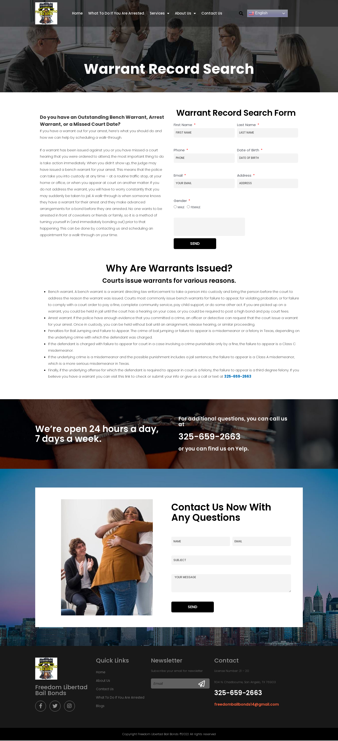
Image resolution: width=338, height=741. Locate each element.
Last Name (247, 124)
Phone (180, 150)
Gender (181, 200)
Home (77, 13)
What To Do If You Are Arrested (116, 13)
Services (159, 13)
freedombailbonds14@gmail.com (246, 704)
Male (181, 207)
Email (179, 175)
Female (195, 207)
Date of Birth (248, 150)
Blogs (100, 706)
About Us (185, 13)
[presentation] (209, 227)
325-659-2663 (209, 437)
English (258, 13)
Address (244, 175)
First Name (183, 124)
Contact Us (211, 13)
